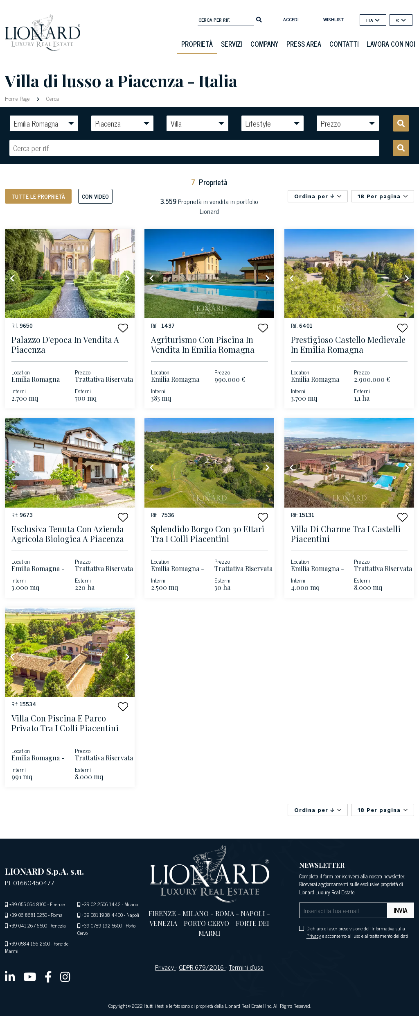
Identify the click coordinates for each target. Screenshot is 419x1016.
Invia (401, 910)
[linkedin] (10, 976)
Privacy (165, 967)
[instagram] (65, 976)
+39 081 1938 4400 (102, 915)
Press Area (303, 44)
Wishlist (333, 19)
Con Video (95, 196)
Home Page (18, 98)
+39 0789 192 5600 (102, 925)
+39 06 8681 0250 (28, 915)
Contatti (343, 44)
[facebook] (48, 976)
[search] (259, 18)
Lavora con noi (391, 44)
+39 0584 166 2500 (29, 943)
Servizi (231, 44)
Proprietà (197, 44)
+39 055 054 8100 (27, 904)
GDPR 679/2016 (202, 967)
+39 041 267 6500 (28, 925)
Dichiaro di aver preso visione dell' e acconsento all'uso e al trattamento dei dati (357, 932)
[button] (123, 328)
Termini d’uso (246, 967)
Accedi (291, 19)
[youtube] (29, 976)
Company (264, 44)
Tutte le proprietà (38, 196)
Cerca (52, 98)
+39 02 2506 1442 (101, 904)
